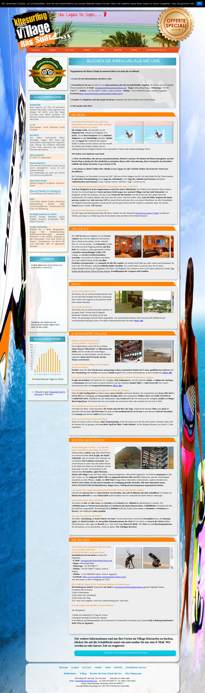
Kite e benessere (133, 673)
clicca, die (138, 320)
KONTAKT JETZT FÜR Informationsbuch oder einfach (126, 652)
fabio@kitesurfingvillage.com (86, 681)
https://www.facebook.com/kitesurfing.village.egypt (101, 93)
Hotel (102, 50)
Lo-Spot (52, 50)
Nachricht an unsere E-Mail (147, 213)
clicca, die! (167, 372)
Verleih (86, 50)
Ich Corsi (69, 50)
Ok (199, 4)
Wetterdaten (70, 673)
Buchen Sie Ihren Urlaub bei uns (106, 673)
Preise (134, 50)
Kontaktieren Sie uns (156, 50)
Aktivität (118, 50)
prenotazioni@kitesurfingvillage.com (110, 88)
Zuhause (35, 50)
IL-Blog (83, 673)
